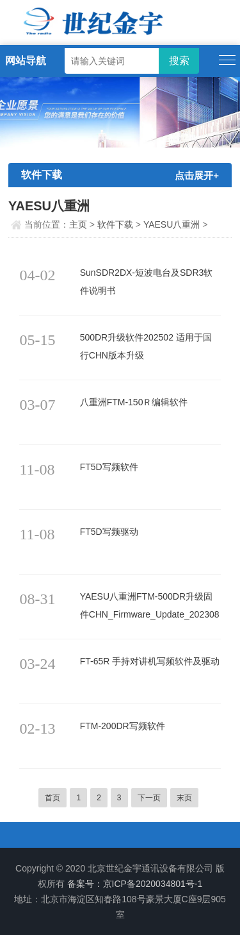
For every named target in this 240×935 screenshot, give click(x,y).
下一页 (149, 797)
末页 (184, 797)
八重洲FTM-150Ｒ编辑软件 (134, 402)
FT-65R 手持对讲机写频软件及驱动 (150, 661)
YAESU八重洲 (171, 224)
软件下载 (115, 224)
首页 (52, 797)
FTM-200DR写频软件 (122, 726)
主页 (78, 224)
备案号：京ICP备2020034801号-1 (135, 884)
